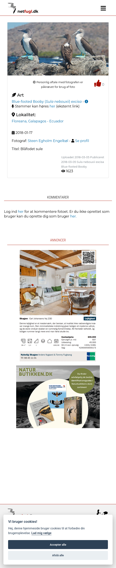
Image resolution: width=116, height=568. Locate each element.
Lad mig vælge (42, 533)
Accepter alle (58, 544)
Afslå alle (58, 555)
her (52, 106)
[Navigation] (103, 8)
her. (73, 216)
